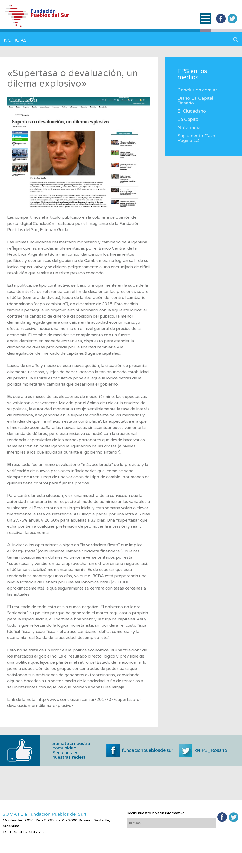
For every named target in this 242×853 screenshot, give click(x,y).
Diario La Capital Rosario (195, 100)
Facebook (221, 18)
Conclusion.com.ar (197, 90)
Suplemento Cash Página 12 (196, 138)
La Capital (188, 119)
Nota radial (189, 127)
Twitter (232, 18)
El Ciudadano (191, 111)
